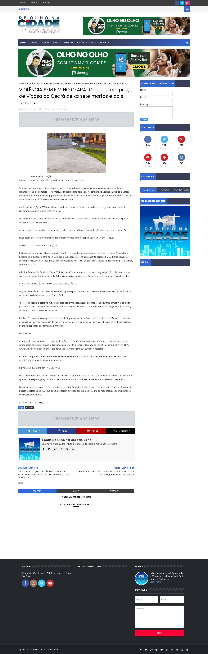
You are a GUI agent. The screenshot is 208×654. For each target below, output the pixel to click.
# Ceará (29, 407)
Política (82, 42)
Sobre (34, 2)
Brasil (57, 42)
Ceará (46, 42)
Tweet (34, 431)
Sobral (34, 42)
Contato (46, 2)
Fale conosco (100, 42)
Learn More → (157, 581)
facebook (114, 491)
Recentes (148, 189)
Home (23, 2)
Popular (165, 189)
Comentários (182, 190)
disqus (76, 491)
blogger (37, 491)
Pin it (92, 431)
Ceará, (64, 109)
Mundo (68, 42)
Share (63, 431)
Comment (122, 431)
